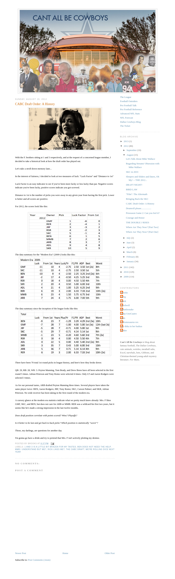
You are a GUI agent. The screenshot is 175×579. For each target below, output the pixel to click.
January (130, 261)
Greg (123, 296)
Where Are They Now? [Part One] (142, 232)
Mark (123, 301)
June (128, 242)
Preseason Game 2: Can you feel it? (143, 213)
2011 (126, 267)
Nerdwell (125, 305)
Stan (123, 318)
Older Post (110, 553)
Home (65, 553)
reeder (124, 330)
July (128, 237)
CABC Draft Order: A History (35, 104)
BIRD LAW (131, 189)
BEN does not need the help (94, 447)
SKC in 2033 (132, 172)
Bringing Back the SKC (137, 199)
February (131, 256)
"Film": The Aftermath (136, 194)
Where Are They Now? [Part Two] (142, 227)
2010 (126, 272)
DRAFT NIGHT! (134, 184)
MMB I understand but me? (30, 449)
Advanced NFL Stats (130, 113)
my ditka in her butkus (131, 326)
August (130, 154)
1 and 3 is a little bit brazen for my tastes (50, 447)
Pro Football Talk (128, 105)
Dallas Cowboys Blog (130, 122)
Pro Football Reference (131, 109)
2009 (126, 276)
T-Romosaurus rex (129, 322)
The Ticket (125, 125)
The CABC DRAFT (75, 449)
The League (125, 97)
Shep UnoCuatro (129, 313)
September (131, 150)
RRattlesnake (127, 309)
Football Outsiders (129, 101)
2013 (126, 141)
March (129, 252)
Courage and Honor (135, 217)
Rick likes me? (56, 449)
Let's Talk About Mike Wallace (140, 158)
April (129, 247)
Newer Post (20, 553)
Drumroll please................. (138, 208)
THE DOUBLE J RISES (137, 222)
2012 (126, 146)
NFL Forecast (126, 117)
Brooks (124, 292)
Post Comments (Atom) (39, 560)
